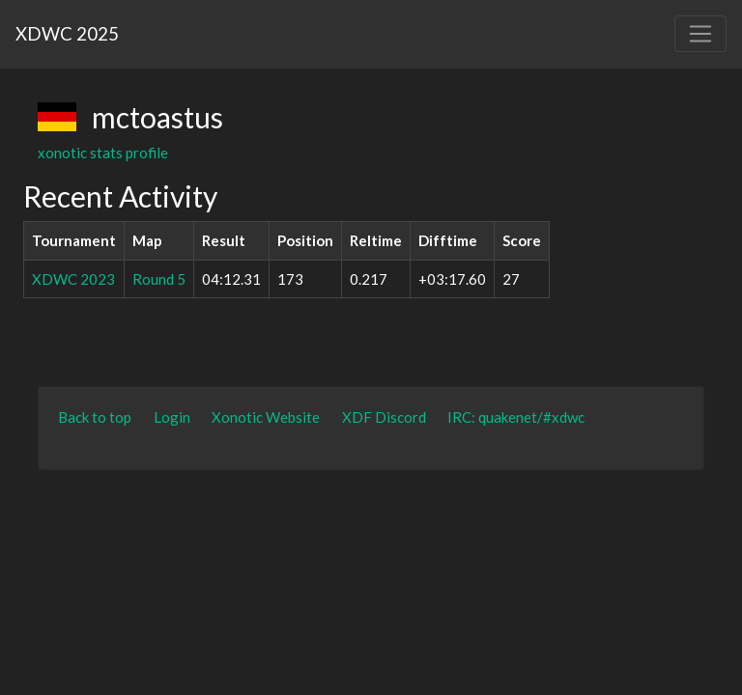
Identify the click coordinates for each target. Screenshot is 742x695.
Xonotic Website (266, 417)
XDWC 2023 (73, 279)
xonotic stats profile (103, 152)
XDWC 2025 (67, 33)
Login (172, 417)
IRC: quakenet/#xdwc (516, 417)
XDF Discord (384, 417)
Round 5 (159, 279)
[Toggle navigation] (700, 33)
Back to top (94, 417)
